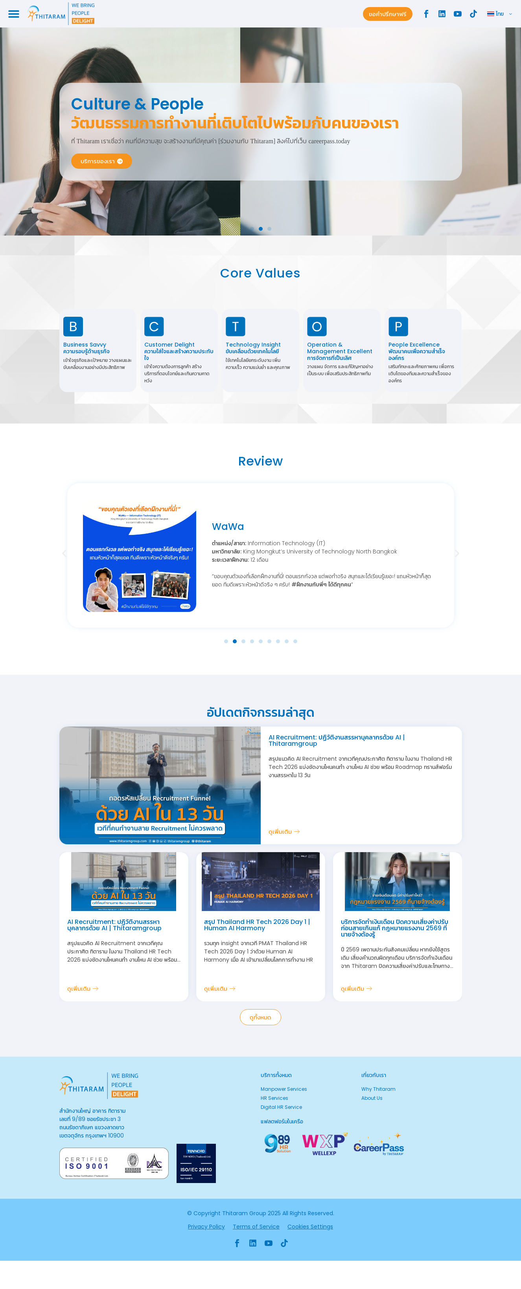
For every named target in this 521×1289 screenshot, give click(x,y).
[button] (252, 229)
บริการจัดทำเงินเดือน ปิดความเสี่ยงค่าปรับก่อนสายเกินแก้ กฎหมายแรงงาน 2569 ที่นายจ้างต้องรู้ (394, 928)
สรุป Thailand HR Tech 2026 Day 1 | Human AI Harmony (257, 925)
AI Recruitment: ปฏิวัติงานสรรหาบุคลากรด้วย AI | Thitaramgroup (337, 740)
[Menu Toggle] (14, 14)
